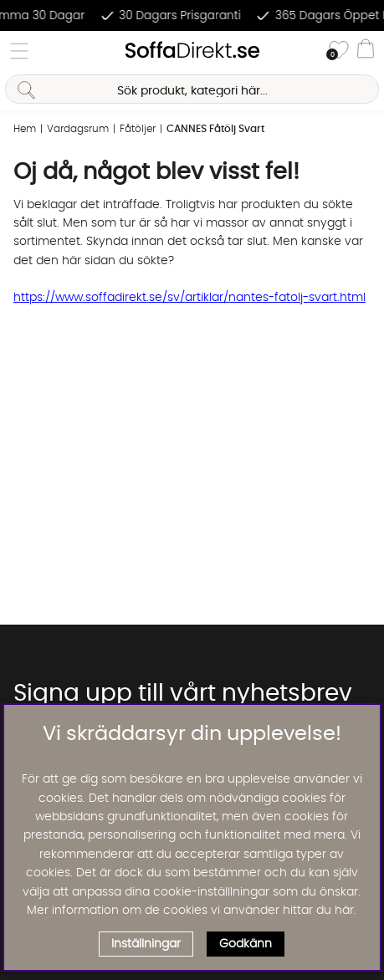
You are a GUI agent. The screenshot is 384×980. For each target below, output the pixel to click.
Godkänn (245, 944)
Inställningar (146, 944)
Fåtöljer (138, 129)
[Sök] (191, 89)
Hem (24, 129)
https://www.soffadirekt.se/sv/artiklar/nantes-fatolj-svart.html (189, 298)
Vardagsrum (78, 129)
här (344, 910)
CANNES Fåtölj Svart (215, 129)
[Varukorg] (365, 51)
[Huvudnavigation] (19, 51)
